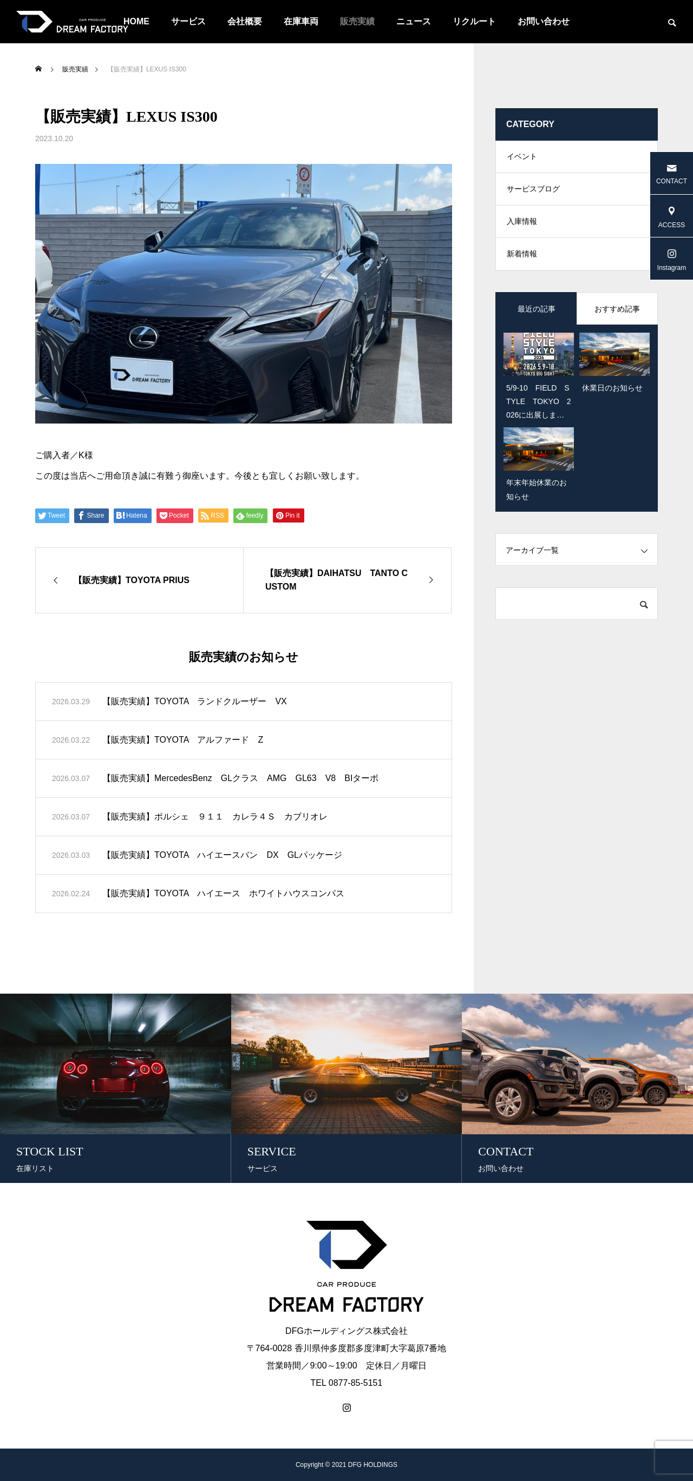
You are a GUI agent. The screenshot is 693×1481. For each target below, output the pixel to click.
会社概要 (244, 21)
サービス (188, 21)
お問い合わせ (544, 21)
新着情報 (522, 254)
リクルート (474, 21)
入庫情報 (522, 221)
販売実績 (357, 21)
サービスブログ (533, 189)
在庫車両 (301, 21)
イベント (522, 157)
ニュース (413, 21)
